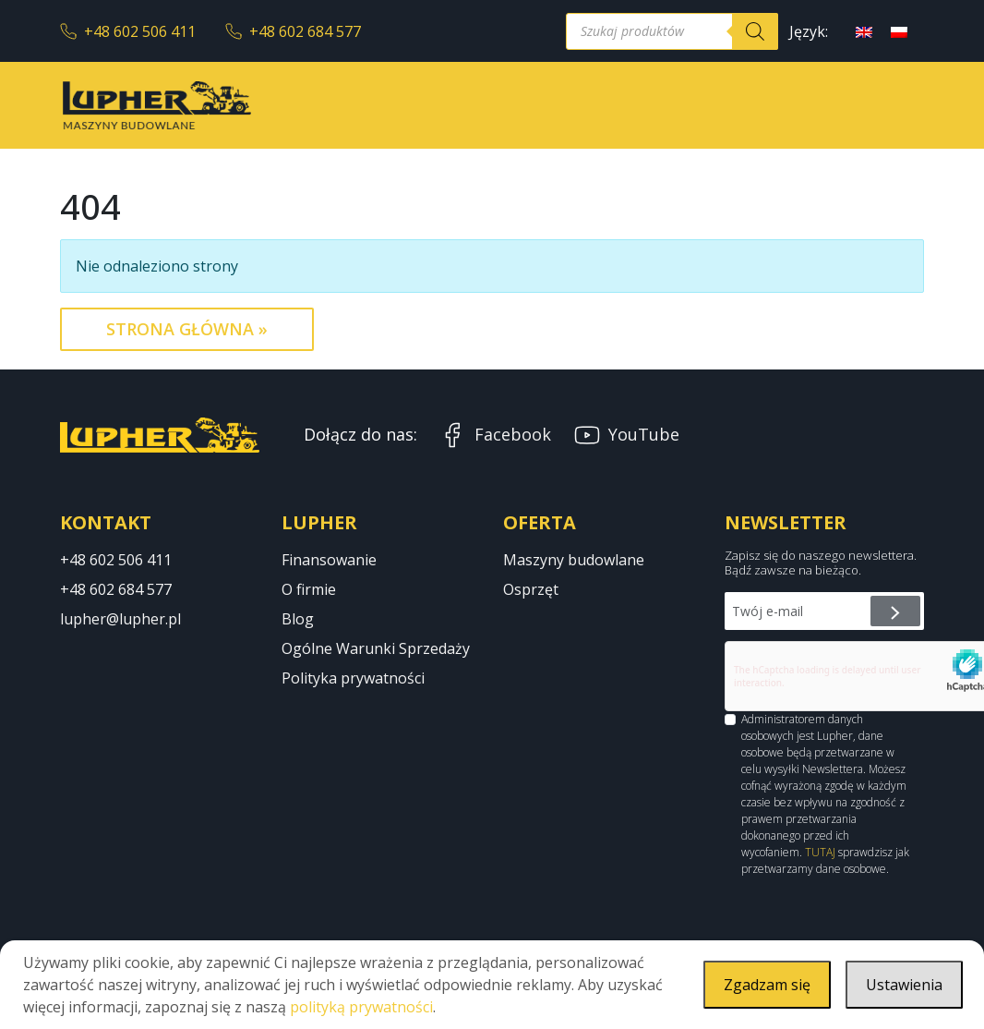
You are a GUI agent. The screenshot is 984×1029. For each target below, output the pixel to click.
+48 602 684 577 (293, 31)
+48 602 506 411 (128, 31)
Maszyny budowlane (573, 560)
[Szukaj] (755, 31)
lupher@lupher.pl (120, 619)
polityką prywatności (361, 1007)
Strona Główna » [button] (187, 329)
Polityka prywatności (353, 678)
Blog (298, 619)
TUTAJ (820, 852)
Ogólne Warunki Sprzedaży (376, 648)
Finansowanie (329, 560)
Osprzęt (530, 589)
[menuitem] (864, 30)
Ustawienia (904, 985)
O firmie (309, 589)
